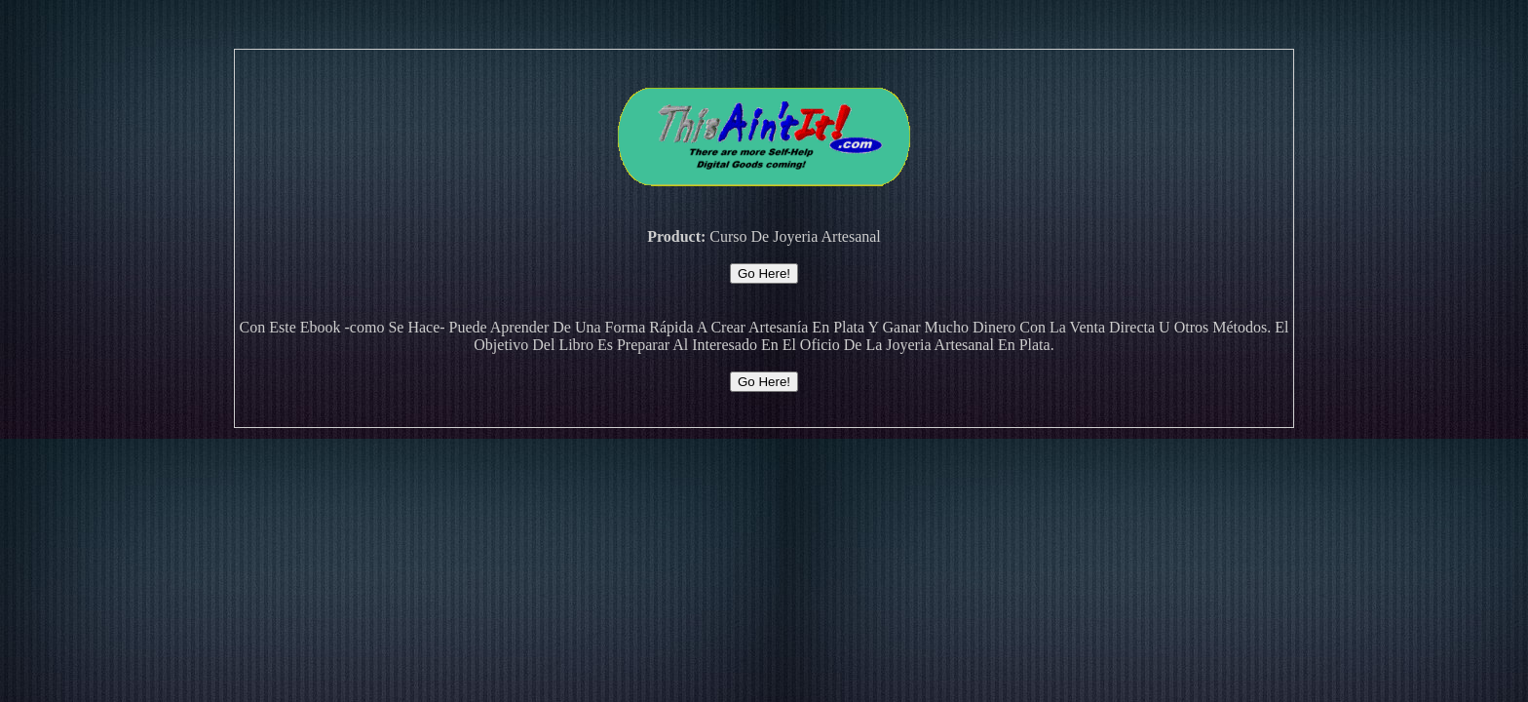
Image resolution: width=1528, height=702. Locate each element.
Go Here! (764, 273)
